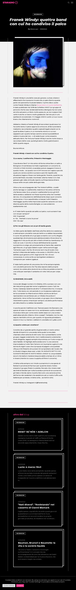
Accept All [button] (20, 585)
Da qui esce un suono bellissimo (49, 105)
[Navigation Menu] (72, 3)
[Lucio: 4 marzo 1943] (38, 471)
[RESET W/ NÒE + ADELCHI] (37, 435)
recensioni (38, 14)
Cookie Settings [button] (9, 585)
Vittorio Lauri (34, 29)
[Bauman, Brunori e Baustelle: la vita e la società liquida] (38, 548)
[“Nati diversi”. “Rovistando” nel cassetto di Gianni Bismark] (37, 509)
